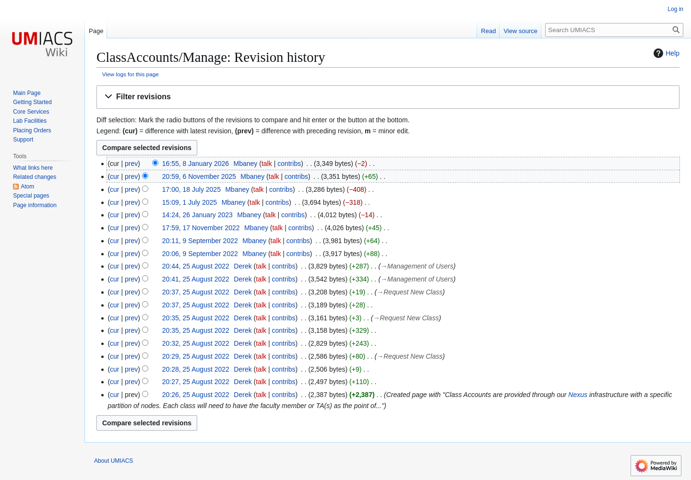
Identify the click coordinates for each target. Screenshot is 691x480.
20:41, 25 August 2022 (195, 279)
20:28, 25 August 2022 (195, 369)
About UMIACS (113, 460)
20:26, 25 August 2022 (195, 394)
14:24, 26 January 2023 (197, 215)
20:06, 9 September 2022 (200, 254)
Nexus (577, 394)
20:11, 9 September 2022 (200, 241)
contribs (289, 163)
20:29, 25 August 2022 (195, 356)
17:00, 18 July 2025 (191, 189)
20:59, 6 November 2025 (199, 176)
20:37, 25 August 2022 (195, 292)
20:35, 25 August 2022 (195, 318)
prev (131, 163)
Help (665, 53)
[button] (388, 97)
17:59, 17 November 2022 (201, 228)
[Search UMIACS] (614, 30)
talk (267, 163)
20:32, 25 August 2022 (195, 343)
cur (114, 176)
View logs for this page (130, 74)
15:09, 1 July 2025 (189, 202)
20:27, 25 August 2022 (195, 382)
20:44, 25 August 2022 (195, 266)
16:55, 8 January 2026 (195, 163)
